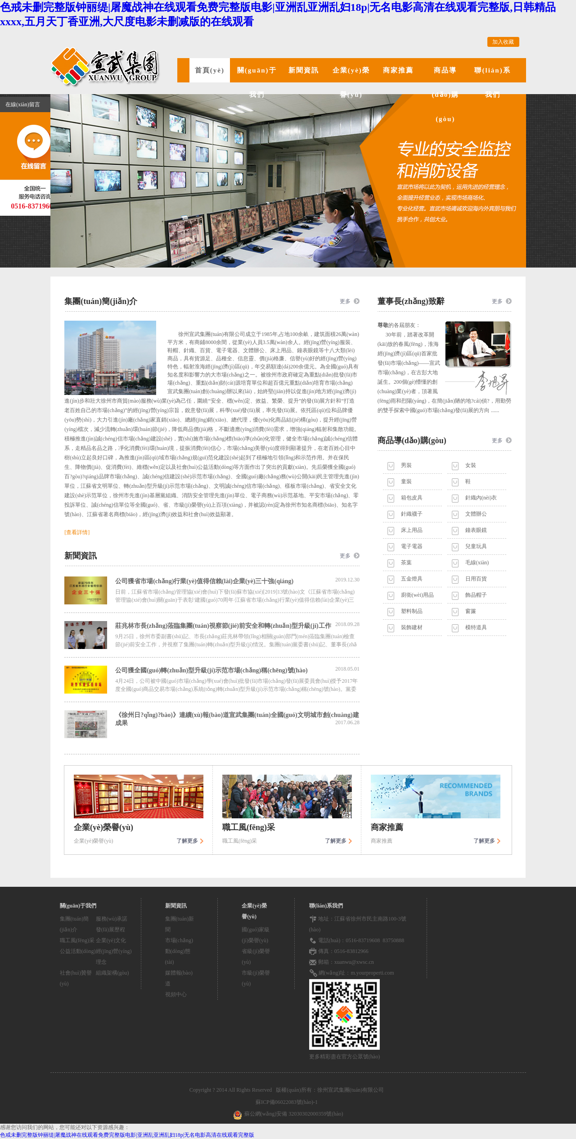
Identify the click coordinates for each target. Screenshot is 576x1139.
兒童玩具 (476, 546)
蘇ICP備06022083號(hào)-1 (288, 1102)
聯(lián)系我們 (492, 82)
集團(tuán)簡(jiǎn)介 (74, 924)
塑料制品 (412, 611)
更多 (345, 301)
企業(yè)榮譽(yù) (351, 82)
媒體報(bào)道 (179, 978)
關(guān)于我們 (257, 82)
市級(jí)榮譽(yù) (256, 978)
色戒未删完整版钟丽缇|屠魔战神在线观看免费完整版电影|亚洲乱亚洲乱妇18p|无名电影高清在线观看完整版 (127, 1135)
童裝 (406, 481)
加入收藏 (503, 42)
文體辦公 (476, 514)
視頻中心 (176, 994)
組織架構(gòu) (112, 973)
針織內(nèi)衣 (481, 498)
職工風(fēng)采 (77, 940)
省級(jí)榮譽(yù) (256, 956)
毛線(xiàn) (477, 562)
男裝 (406, 465)
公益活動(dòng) (78, 951)
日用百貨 (476, 579)
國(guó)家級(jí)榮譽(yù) (256, 935)
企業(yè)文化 (111, 940)
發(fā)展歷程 (110, 929)
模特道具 (476, 627)
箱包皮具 (412, 498)
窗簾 (470, 611)
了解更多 (187, 841)
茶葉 (406, 562)
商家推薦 (398, 70)
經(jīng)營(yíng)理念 (114, 956)
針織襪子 (412, 514)
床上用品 (412, 530)
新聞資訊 (303, 70)
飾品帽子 (476, 595)
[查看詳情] (77, 532)
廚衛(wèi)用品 (417, 595)
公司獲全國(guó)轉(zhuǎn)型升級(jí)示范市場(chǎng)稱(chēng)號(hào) (237, 670)
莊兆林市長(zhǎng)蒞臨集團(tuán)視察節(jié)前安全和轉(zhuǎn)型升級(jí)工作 (237, 625)
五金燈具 (412, 579)
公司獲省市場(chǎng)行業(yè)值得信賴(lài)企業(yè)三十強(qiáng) (237, 580)
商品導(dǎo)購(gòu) (445, 95)
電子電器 (412, 546)
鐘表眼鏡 (476, 530)
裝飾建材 (412, 627)
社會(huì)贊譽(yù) (76, 978)
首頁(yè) (210, 70)
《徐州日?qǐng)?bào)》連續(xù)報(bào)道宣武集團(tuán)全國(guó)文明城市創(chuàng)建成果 (237, 719)
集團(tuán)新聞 (179, 924)
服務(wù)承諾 (112, 919)
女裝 (470, 465)
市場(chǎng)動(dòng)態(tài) (179, 951)
